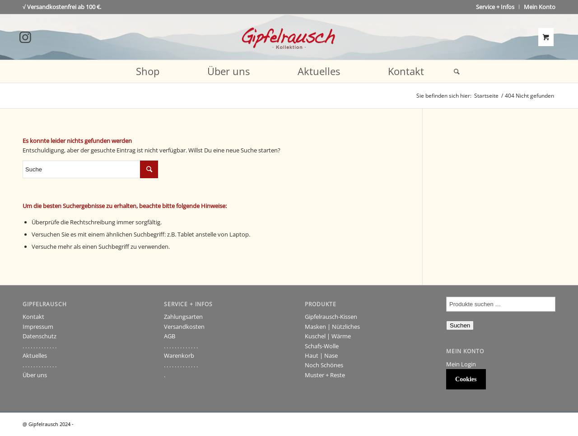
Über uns (35, 375)
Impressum (38, 326)
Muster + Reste (325, 375)
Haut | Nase (321, 355)
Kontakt (33, 317)
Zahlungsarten (183, 317)
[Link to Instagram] (25, 37)
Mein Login (461, 364)
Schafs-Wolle (322, 346)
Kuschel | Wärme (328, 336)
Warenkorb (179, 355)
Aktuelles (35, 355)
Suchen (460, 325)
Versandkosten (184, 326)
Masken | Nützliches (332, 326)
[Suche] (454, 71)
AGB (169, 336)
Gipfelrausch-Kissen (331, 317)
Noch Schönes (324, 365)
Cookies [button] (465, 379)
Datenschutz (39, 336)
